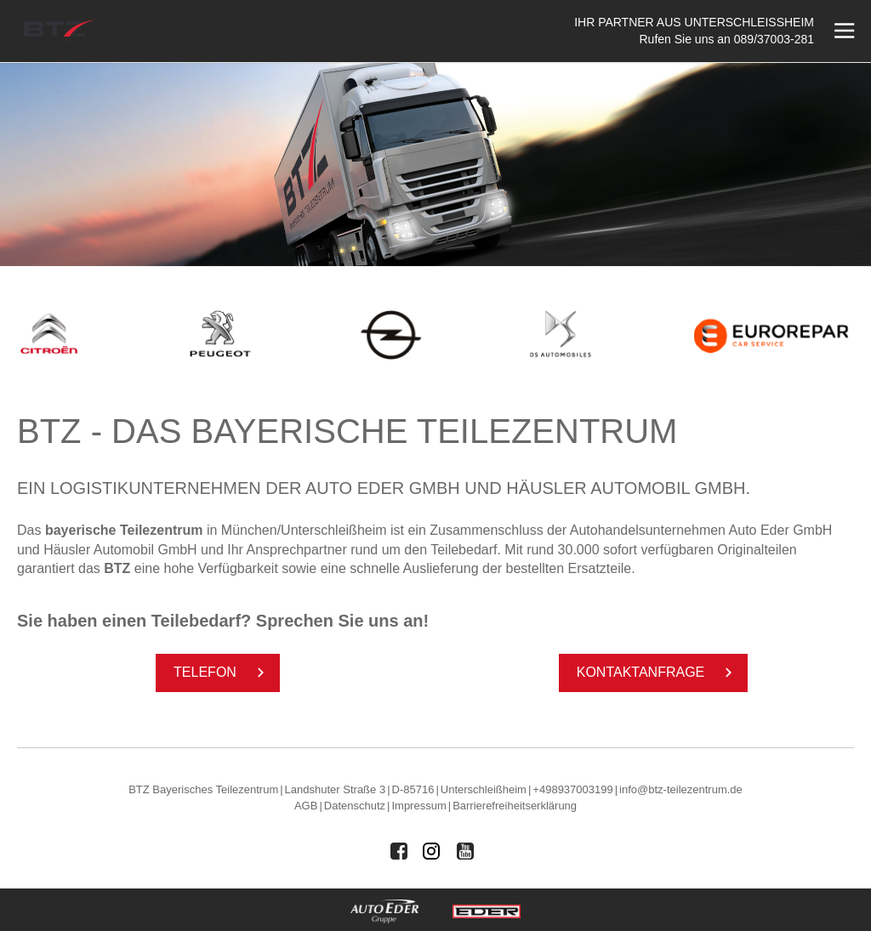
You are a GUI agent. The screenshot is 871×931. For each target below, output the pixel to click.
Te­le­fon (222, 672)
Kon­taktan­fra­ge (658, 672)
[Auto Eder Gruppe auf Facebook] (398, 851)
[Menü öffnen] (842, 31)
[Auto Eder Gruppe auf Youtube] (465, 851)
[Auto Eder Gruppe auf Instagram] (432, 851)
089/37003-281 (774, 39)
